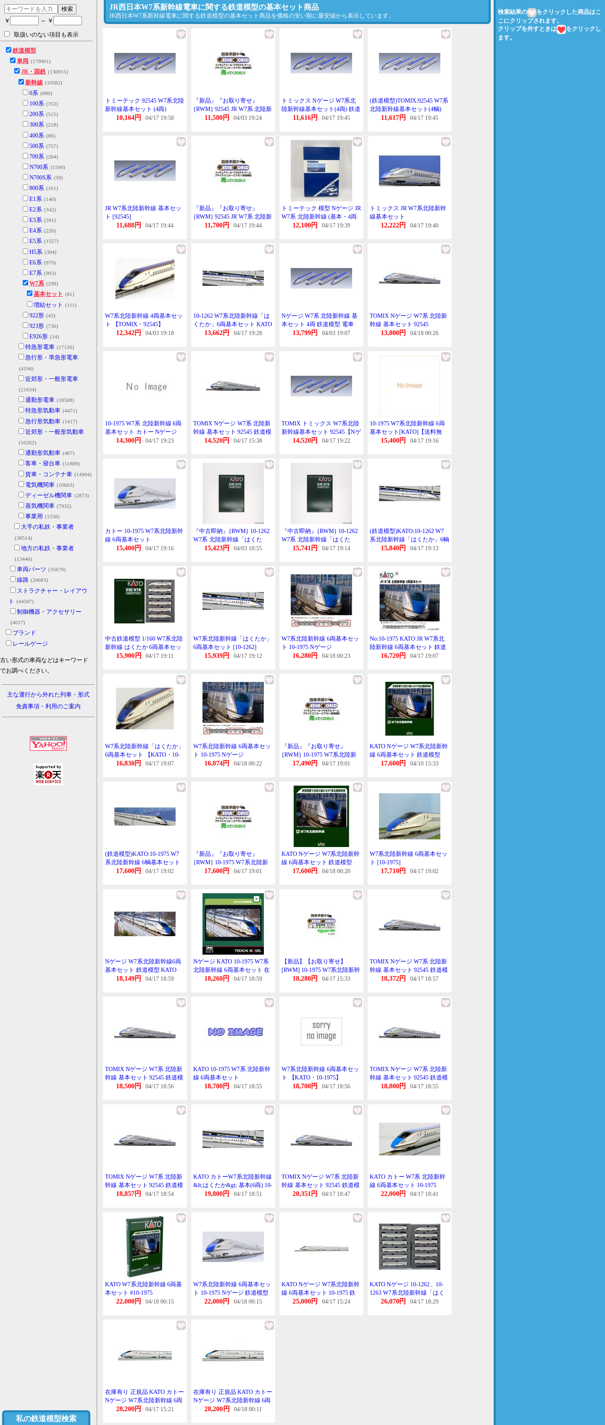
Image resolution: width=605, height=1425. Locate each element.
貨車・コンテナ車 (48, 474)
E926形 (38, 336)
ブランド (24, 633)
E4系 (35, 230)
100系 (36, 103)
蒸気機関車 (40, 506)
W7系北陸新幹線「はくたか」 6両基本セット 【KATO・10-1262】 (144, 754)
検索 (67, 8)
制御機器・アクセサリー (49, 612)
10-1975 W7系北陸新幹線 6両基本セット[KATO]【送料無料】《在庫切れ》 (407, 431)
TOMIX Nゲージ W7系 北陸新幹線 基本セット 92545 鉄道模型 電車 (232, 431)
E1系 (35, 199)
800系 (36, 188)
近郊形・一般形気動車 (54, 432)
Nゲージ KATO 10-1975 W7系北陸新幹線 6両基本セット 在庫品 (231, 969)
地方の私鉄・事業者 (47, 548)
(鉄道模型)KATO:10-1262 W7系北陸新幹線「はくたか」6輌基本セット (409, 539)
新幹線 (34, 82)
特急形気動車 (42, 410)
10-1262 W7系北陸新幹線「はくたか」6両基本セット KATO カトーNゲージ (232, 324)
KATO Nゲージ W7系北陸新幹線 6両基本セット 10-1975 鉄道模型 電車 (320, 1292)
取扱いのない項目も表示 (41, 34)
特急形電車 (40, 347)
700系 (36, 156)
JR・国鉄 (33, 72)
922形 (36, 315)
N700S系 (40, 177)
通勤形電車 (40, 400)
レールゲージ (30, 644)
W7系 (36, 283)
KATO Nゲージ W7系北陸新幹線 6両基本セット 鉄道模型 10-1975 (409, 754)
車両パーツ (31, 569)
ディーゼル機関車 (48, 495)
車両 (23, 61)
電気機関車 (40, 485)
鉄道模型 (24, 51)
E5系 (35, 241)
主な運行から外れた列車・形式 (48, 694)
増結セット (48, 305)
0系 (33, 93)
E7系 (35, 273)
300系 (36, 124)
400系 (36, 135)
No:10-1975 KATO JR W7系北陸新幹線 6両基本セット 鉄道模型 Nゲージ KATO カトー (408, 647)
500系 (36, 146)
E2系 (35, 209)
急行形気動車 (42, 421)
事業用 (34, 516)
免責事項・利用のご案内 (48, 706)
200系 (36, 114)
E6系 (35, 262)
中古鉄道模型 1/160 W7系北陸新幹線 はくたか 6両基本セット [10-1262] (144, 647)
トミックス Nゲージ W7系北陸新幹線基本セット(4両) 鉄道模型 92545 (320, 109)
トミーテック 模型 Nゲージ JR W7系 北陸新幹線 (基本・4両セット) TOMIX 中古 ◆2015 (321, 216)
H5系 (35, 252)
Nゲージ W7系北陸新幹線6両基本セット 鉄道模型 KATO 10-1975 (143, 969)
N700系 (38, 167)
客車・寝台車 (42, 463)
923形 (36, 326)
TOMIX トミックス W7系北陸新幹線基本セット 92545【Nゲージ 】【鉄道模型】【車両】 (321, 431)
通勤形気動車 (42, 453)
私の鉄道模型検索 (46, 1418)
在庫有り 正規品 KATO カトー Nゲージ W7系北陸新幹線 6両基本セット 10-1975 (144, 1400)
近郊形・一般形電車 (51, 379)
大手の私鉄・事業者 (47, 527)
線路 (23, 580)
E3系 (35, 220)
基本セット (48, 294)
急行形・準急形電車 (51, 357)
